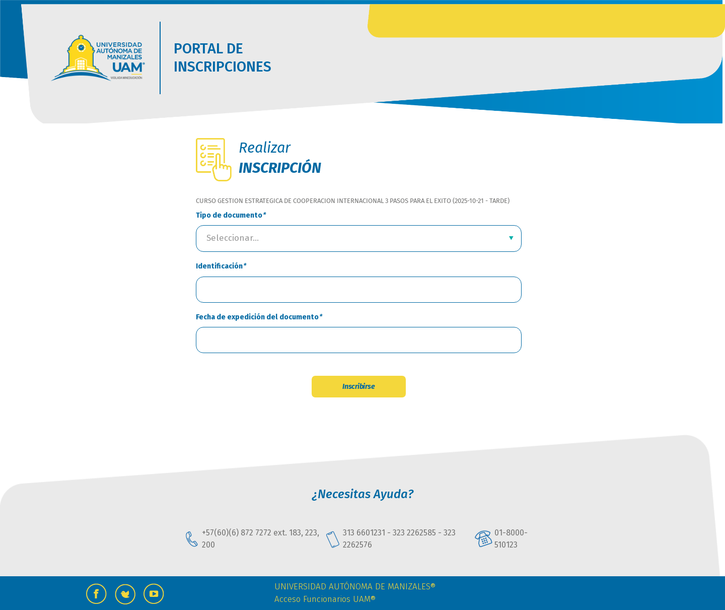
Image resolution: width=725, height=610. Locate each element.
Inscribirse (358, 386)
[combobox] (359, 238)
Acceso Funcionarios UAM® (325, 599)
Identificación (219, 266)
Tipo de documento (229, 215)
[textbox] (353, 238)
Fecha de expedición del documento (257, 317)
